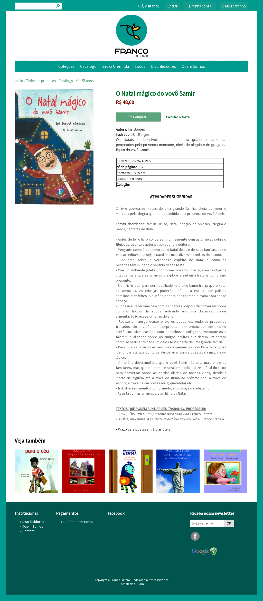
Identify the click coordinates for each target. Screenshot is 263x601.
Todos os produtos (41, 80)
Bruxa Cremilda (115, 66)
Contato (28, 531)
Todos (140, 66)
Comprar (138, 117)
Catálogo (88, 66)
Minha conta (201, 6)
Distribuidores (163, 66)
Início (19, 80)
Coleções (66, 66)
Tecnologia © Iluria (131, 584)
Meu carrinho (235, 6)
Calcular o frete (178, 117)
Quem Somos (193, 66)
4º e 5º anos (85, 80)
